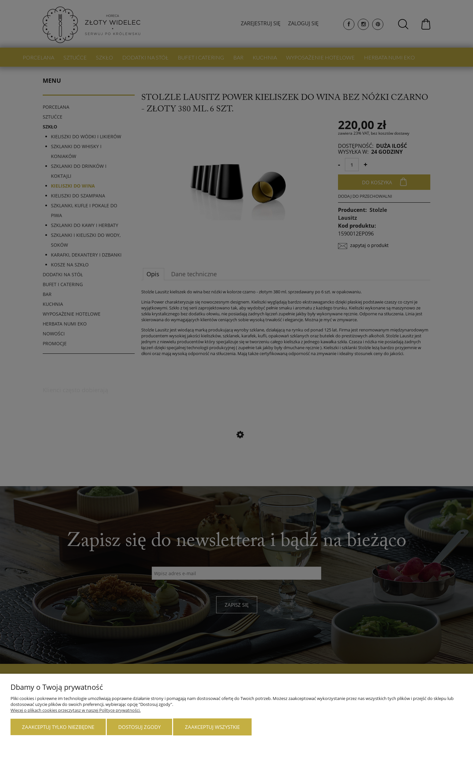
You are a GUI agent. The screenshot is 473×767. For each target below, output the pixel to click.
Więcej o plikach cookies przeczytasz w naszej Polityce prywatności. (76, 710)
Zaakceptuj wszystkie (212, 727)
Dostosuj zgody (139, 727)
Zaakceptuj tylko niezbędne (58, 727)
